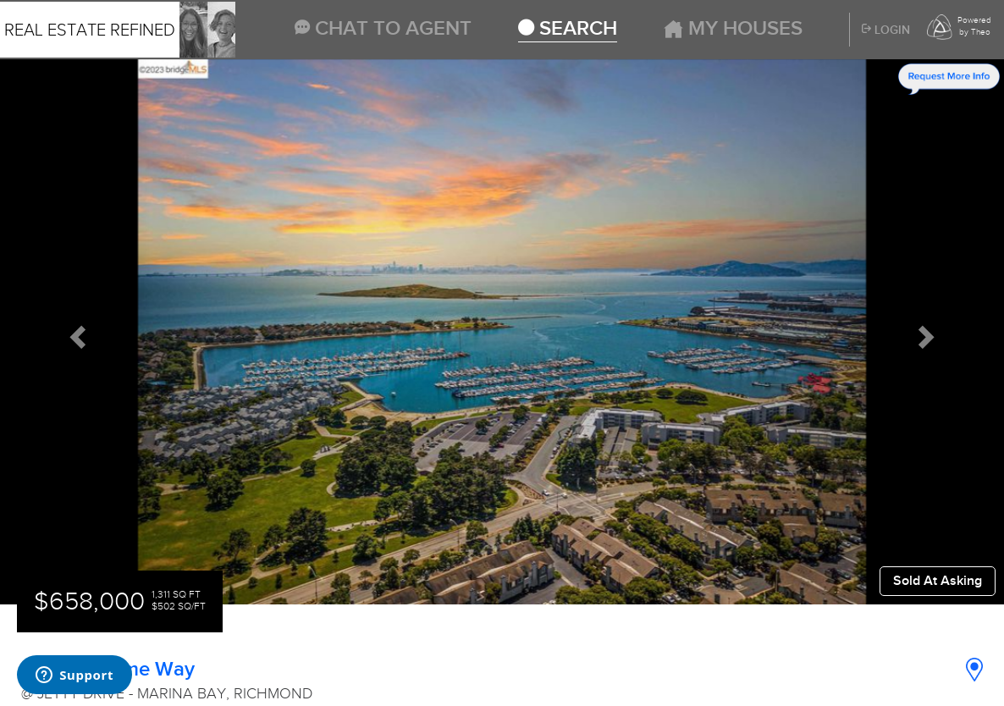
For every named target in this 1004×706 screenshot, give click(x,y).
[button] (75, 331)
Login (886, 30)
